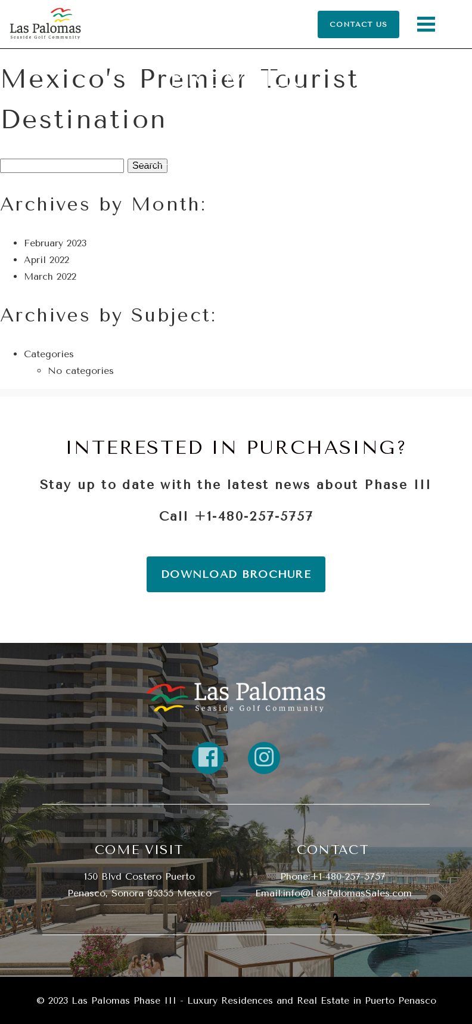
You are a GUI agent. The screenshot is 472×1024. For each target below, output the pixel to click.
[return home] (236, 696)
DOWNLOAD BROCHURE (236, 574)
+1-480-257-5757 (253, 516)
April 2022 (46, 259)
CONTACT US (358, 24)
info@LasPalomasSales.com (347, 893)
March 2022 (50, 276)
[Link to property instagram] (264, 758)
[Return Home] (45, 24)
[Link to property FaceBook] (208, 758)
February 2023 (55, 243)
